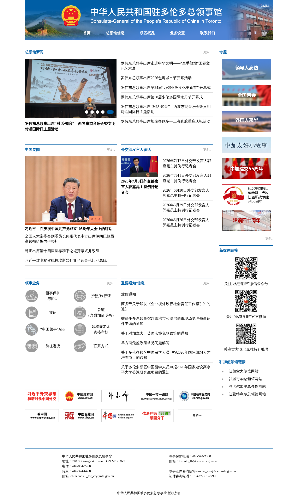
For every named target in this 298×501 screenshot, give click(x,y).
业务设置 (177, 33)
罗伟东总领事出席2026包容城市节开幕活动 (156, 78)
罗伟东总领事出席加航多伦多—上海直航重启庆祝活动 (165, 121)
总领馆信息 (115, 33)
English (265, 5)
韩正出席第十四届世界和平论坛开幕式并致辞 (62, 251)
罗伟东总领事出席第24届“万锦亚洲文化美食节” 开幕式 (166, 88)
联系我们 (207, 33)
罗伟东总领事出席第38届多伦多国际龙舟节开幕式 (162, 97)
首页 (86, 33)
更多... (207, 52)
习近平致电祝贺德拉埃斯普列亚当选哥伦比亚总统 (66, 260)
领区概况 (147, 33)
